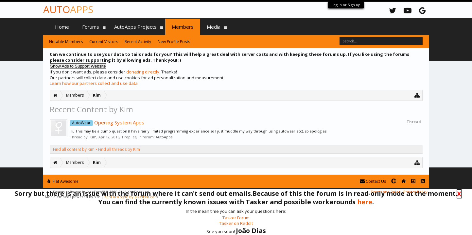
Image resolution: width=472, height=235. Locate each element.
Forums (90, 27)
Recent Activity (138, 41)
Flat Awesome (63, 181)
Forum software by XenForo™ (101, 191)
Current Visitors (103, 41)
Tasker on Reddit (236, 223)
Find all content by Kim (74, 149)
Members (183, 27)
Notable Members (66, 41)
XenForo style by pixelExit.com (131, 196)
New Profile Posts (174, 41)
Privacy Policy (415, 191)
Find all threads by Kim (119, 149)
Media (213, 27)
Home (62, 27)
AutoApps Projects (135, 27)
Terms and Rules (385, 191)
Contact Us (373, 181)
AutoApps (164, 136)
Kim (93, 136)
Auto (68, 9)
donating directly (142, 72)
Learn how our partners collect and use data (94, 83)
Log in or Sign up (345, 4)
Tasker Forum (236, 218)
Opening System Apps (107, 122)
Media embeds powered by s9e (72, 196)
